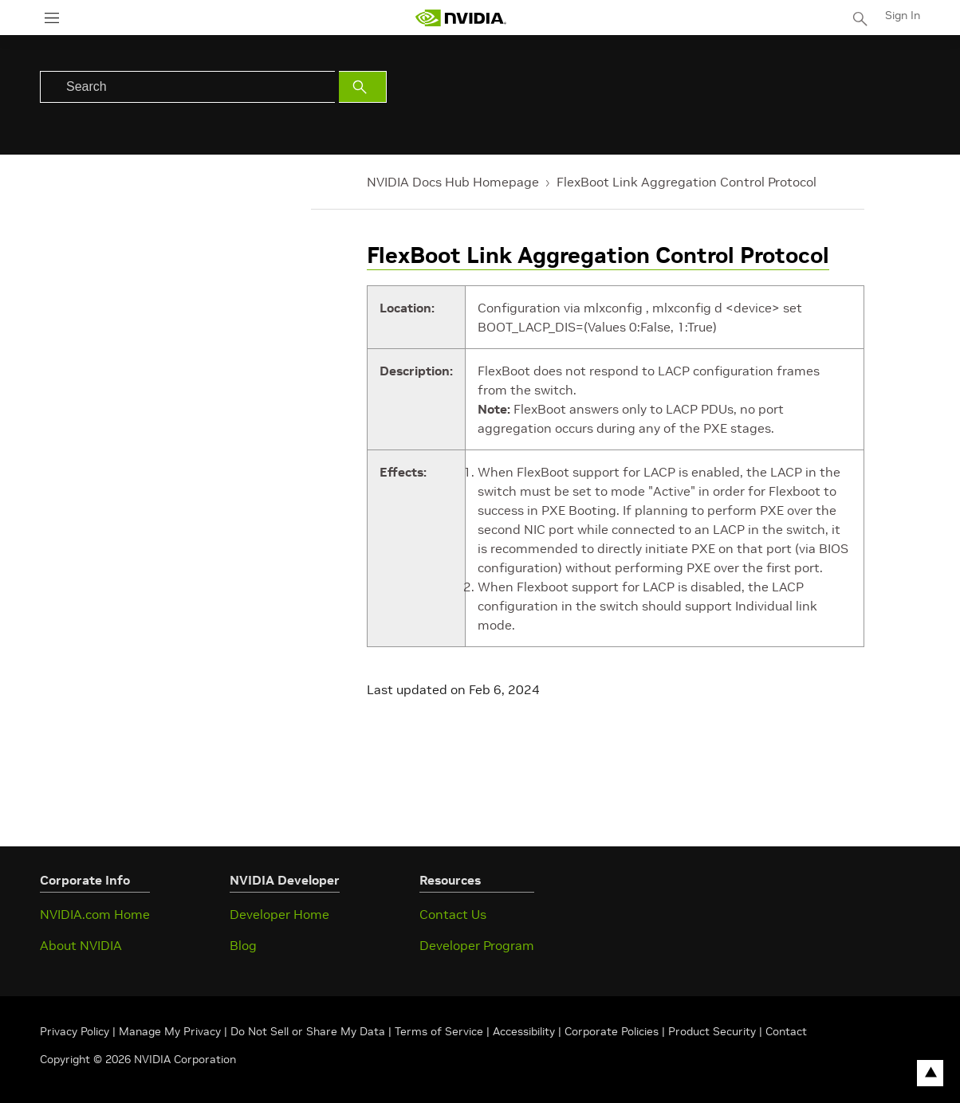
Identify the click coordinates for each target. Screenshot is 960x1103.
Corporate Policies (612, 1031)
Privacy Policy (76, 1031)
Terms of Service (439, 1031)
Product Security (712, 1031)
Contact (786, 1031)
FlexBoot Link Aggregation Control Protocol (686, 182)
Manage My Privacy (170, 1031)
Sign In (902, 15)
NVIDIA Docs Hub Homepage (453, 182)
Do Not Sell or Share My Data (307, 1031)
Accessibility (524, 1031)
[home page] (460, 18)
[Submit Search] (363, 87)
